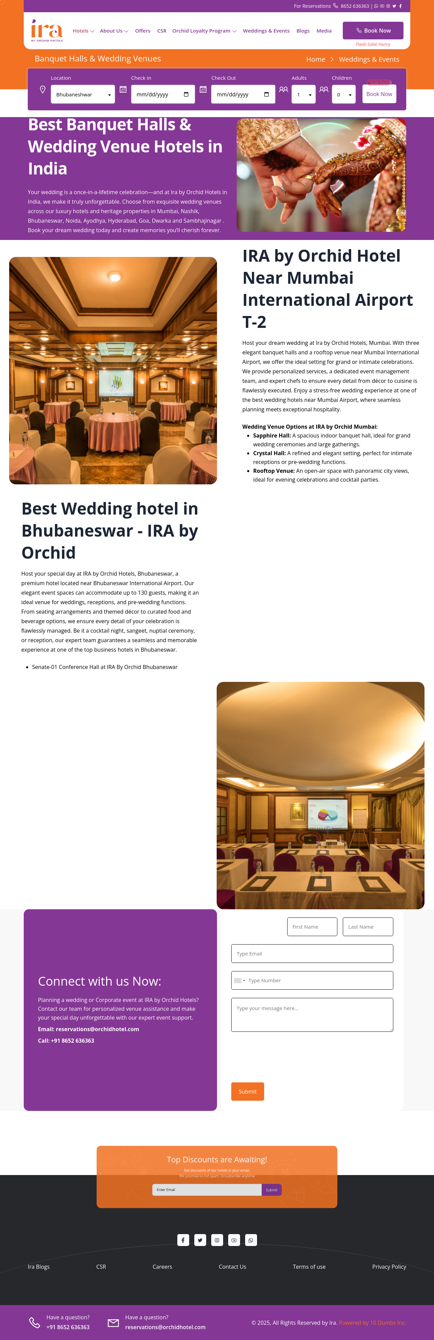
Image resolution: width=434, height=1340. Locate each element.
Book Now (373, 30)
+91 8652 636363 (72, 1040)
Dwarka (161, 220)
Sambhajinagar (202, 220)
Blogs (303, 30)
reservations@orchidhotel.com (97, 1029)
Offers (142, 30)
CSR (161, 30)
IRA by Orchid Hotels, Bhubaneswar (128, 573)
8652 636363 (351, 6)
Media (324, 30)
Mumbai (167, 211)
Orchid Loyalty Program (201, 30)
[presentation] (282, 1055)
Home (316, 59)
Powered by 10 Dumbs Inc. (371, 1322)
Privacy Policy (389, 1266)
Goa (144, 220)
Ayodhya (94, 220)
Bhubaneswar (45, 220)
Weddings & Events (266, 30)
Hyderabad (122, 220)
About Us (111, 30)
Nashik (189, 211)
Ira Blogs (39, 1266)
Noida (72, 220)
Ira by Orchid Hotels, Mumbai (353, 343)
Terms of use (309, 1266)
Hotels (80, 30)
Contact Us (232, 1266)
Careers (162, 1266)
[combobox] (239, 980)
